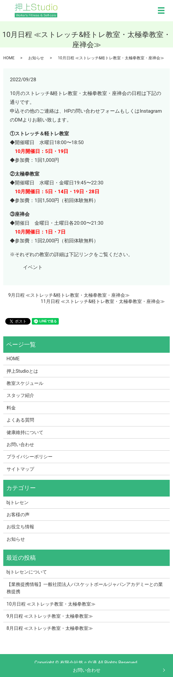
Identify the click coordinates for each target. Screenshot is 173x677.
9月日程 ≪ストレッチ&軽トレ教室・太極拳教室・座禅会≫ (69, 295)
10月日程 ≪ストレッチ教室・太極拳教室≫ (51, 604)
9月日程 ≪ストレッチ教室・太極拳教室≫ (50, 616)
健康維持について (25, 432)
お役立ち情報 (20, 526)
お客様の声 (18, 514)
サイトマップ (20, 469)
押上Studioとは (22, 371)
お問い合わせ (86, 670)
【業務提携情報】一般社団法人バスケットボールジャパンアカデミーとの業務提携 (85, 588)
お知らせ (36, 58)
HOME (8, 58)
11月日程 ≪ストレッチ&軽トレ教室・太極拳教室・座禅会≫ (103, 301)
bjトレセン (18, 502)
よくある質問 (20, 420)
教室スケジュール (25, 383)
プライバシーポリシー (30, 456)
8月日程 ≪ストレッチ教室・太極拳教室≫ (50, 628)
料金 (11, 407)
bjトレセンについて (27, 571)
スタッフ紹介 (20, 395)
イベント (33, 267)
